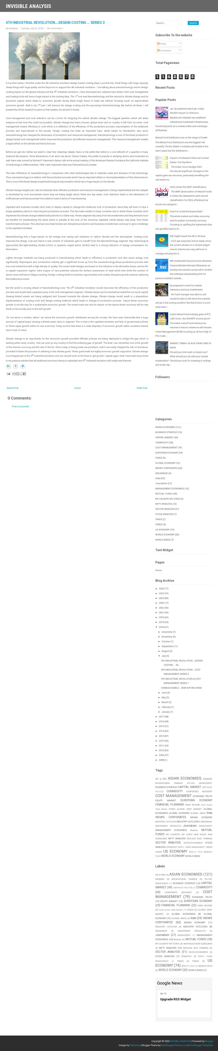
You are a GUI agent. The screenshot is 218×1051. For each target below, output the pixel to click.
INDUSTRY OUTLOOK (165, 821)
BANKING (207, 779)
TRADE (158, 524)
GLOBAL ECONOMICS (184, 914)
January (166, 711)
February (166, 707)
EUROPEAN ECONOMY (166, 452)
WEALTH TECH (196, 852)
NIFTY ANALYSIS (163, 503)
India (157, 478)
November (167, 636)
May (164, 697)
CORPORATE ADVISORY (199, 791)
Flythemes (135, 1045)
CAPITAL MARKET (164, 437)
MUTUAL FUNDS (164, 493)
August (166, 651)
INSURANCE (161, 473)
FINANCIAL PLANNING (169, 804)
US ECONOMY (162, 529)
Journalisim (161, 483)
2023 (161, 603)
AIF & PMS (161, 779)
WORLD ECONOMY (165, 534)
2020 (161, 617)
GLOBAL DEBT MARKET (189, 809)
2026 (161, 588)
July (164, 656)
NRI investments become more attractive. (191, 261)
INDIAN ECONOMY (201, 817)
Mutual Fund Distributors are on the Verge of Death (181, 137)
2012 (161, 740)
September (168, 646)
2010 (161, 750)
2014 (161, 731)
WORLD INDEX (162, 539)
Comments (164, 50)
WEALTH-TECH (205, 966)
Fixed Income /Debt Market (170, 910)
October (166, 641)
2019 (161, 622)
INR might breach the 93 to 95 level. (188, 236)
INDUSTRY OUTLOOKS (188, 821)
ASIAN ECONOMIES (165, 427)
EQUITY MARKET (165, 800)
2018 (161, 627)
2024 (161, 598)
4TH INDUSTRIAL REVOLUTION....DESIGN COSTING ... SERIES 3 (55, 23)
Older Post (142, 388)
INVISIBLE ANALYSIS (28, 6)
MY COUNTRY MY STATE (167, 499)
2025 (161, 593)
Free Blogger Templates (201, 1045)
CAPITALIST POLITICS (182, 888)
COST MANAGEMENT (166, 447)
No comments (54, 28)
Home (77, 388)
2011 (161, 745)
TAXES (158, 519)
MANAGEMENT (205, 826)
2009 (161, 755)
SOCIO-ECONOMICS (193, 843)
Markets (194, 830)
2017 (161, 716)
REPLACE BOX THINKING (199, 838)
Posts (161, 43)
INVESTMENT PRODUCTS (168, 826)
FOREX (158, 457)
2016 (161, 721)
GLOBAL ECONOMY (165, 463)
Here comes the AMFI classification (188, 187)
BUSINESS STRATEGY (166, 432)
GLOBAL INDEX (198, 813)
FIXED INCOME (192, 805)
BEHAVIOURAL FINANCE (169, 783)
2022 (161, 607)
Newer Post (13, 388)
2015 (161, 726)
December (167, 632)
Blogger (209, 1041)
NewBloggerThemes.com (174, 1045)
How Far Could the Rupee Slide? (186, 211)
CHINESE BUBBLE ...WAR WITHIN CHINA (181, 688)
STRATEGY (171, 847)
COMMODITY (162, 442)
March (165, 702)
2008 (161, 760)
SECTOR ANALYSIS (165, 509)
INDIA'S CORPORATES (166, 468)
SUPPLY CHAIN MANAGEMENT (191, 847)
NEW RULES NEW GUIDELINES (197, 943)
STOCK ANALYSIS (164, 514)
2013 (161, 736)
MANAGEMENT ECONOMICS (169, 488)
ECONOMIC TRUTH (202, 796)
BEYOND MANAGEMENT (199, 783)
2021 (161, 612)
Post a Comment (20, 406)
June (164, 692)
